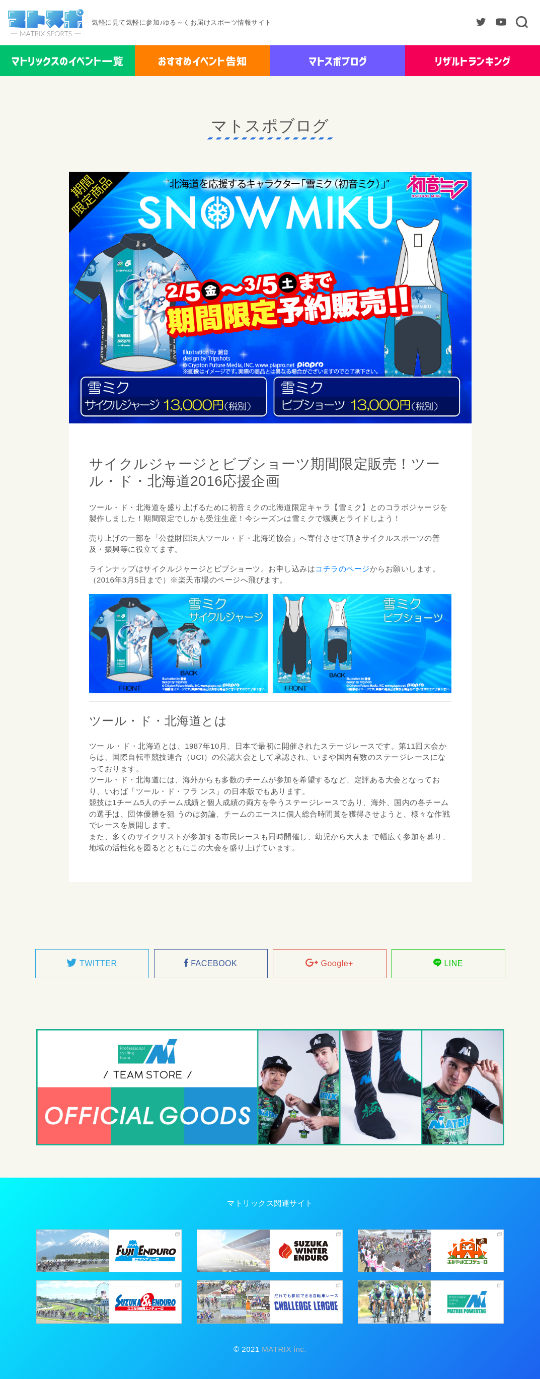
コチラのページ (342, 568)
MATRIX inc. (283, 1349)
